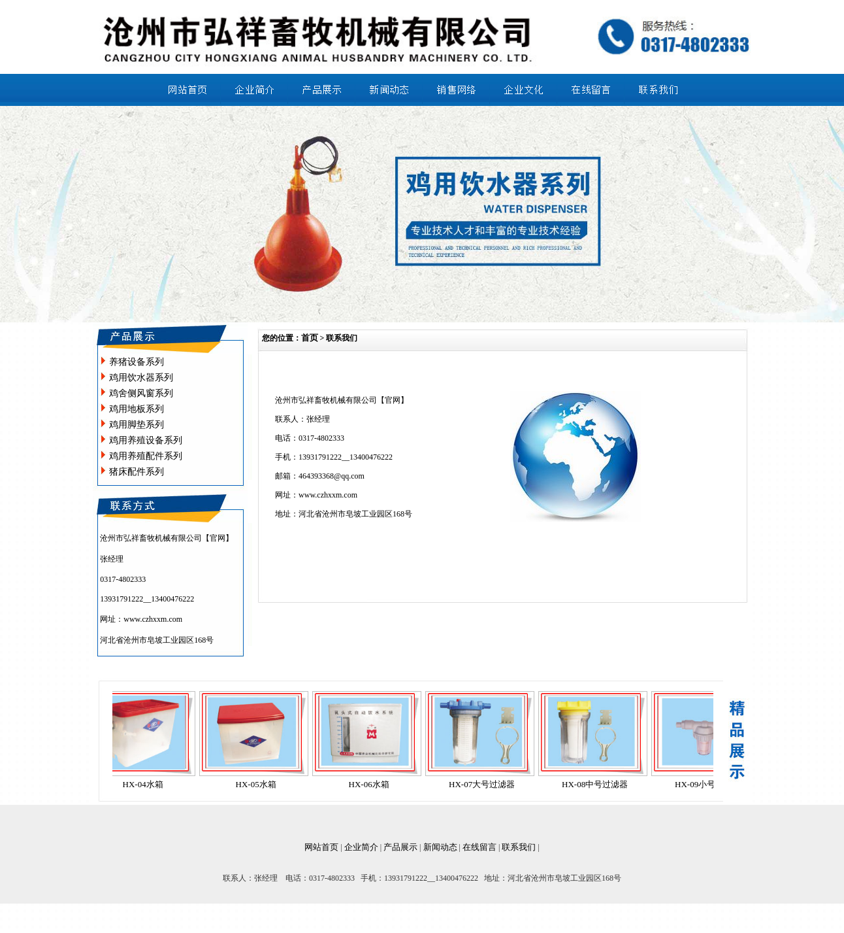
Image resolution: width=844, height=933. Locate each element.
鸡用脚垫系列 (136, 425)
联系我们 (519, 847)
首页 (309, 338)
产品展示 (400, 847)
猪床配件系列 (136, 472)
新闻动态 (440, 847)
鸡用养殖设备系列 (145, 440)
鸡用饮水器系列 (141, 377)
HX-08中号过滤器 (599, 784)
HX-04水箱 (147, 784)
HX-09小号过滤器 (712, 784)
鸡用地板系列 (136, 409)
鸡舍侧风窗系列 (141, 393)
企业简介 (361, 847)
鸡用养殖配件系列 (145, 456)
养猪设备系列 (136, 362)
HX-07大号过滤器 (486, 784)
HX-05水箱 (260, 784)
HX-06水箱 (373, 784)
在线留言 (479, 847)
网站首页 (321, 847)
